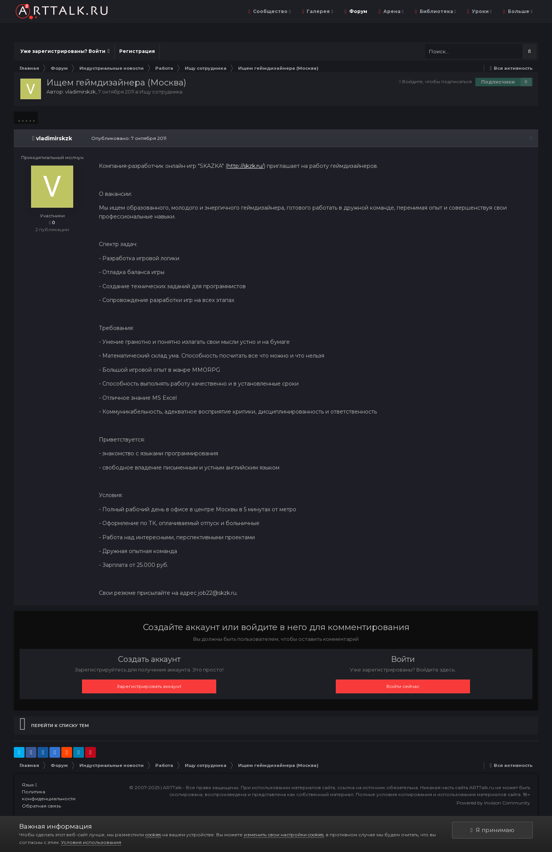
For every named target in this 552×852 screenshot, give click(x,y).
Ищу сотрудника (161, 92)
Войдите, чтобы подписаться (437, 81)
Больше (519, 11)
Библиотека (437, 11)
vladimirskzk (80, 92)
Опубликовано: (128, 138)
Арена (392, 11)
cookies (153, 834)
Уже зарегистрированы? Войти (65, 51)
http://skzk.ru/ (245, 166)
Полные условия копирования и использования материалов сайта (438, 794)
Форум (357, 11)
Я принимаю (492, 830)
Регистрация (137, 51)
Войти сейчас (402, 686)
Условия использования (91, 842)
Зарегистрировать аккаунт (149, 686)
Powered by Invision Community (493, 803)
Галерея (319, 11)
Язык (29, 785)
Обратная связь (41, 806)
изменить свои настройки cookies (284, 834)
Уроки (481, 11)
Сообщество (271, 11)
